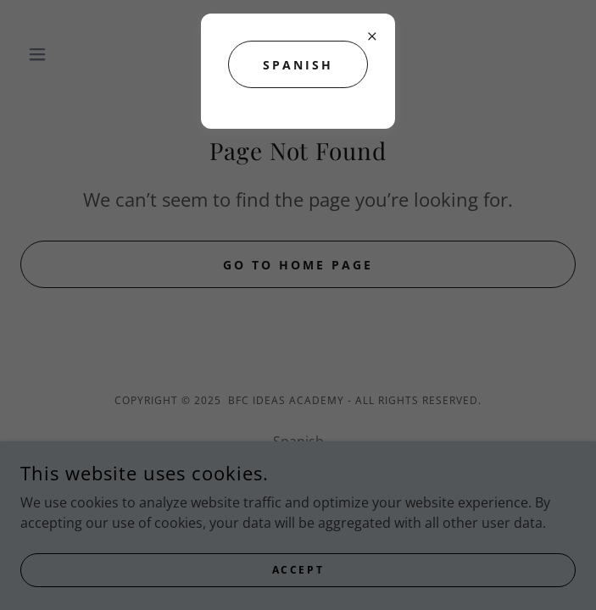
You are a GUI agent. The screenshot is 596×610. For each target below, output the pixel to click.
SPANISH (298, 65)
